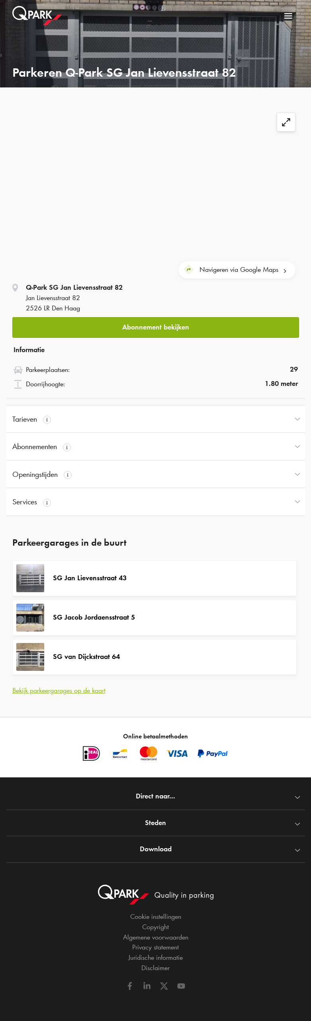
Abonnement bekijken (155, 327)
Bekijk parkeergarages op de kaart (59, 690)
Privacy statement (155, 947)
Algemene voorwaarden (155, 937)
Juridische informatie (155, 957)
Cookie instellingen (155, 916)
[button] (155, 327)
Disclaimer (155, 967)
